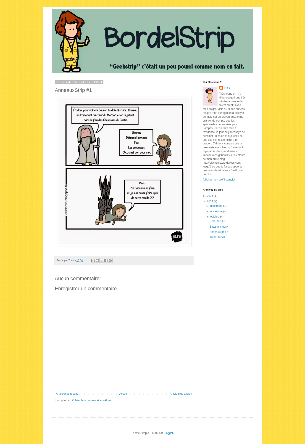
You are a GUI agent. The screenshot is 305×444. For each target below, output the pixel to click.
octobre (215, 216)
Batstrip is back (219, 226)
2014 (210, 201)
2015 (210, 195)
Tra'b (227, 87)
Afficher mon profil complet (219, 179)
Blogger (168, 433)
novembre (216, 211)
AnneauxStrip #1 (220, 232)
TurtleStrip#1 (217, 237)
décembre (216, 205)
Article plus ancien (181, 393)
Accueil (123, 393)
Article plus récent (67, 393)
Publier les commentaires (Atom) (92, 400)
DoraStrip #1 (217, 221)
